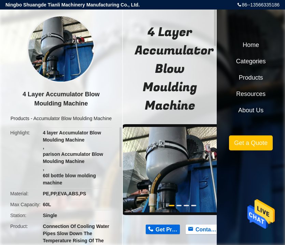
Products (20, 118)
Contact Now (208, 229)
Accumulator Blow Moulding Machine (72, 118)
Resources (251, 94)
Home (251, 45)
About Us (250, 110)
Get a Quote (251, 143)
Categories (251, 61)
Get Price (168, 229)
